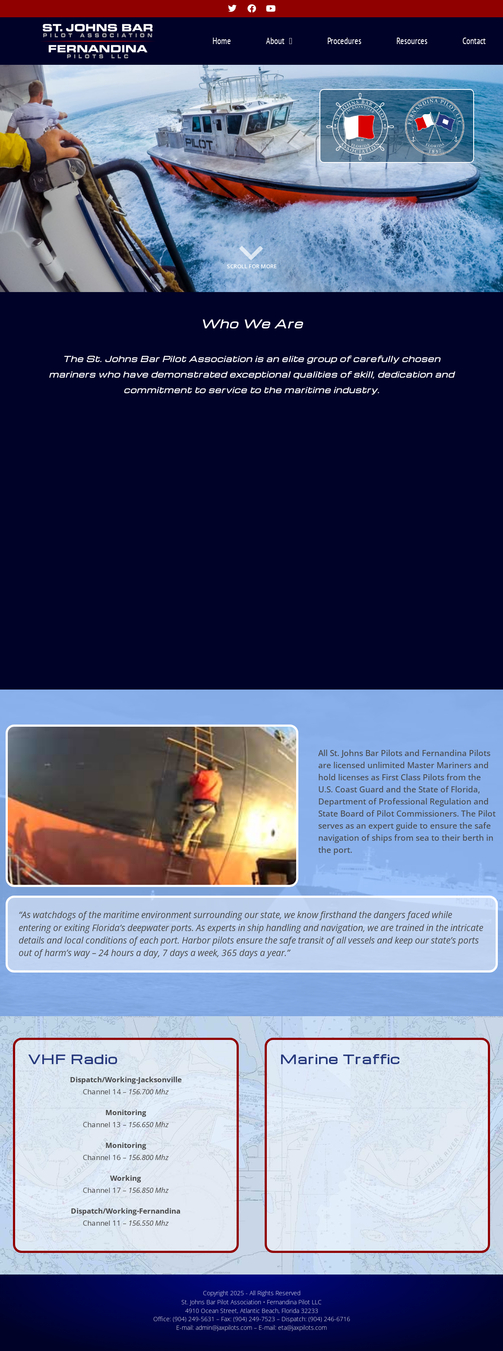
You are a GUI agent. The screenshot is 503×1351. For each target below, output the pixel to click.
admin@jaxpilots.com (224, 1327)
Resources (411, 41)
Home (221, 41)
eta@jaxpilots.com (302, 1327)
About (279, 41)
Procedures (344, 41)
